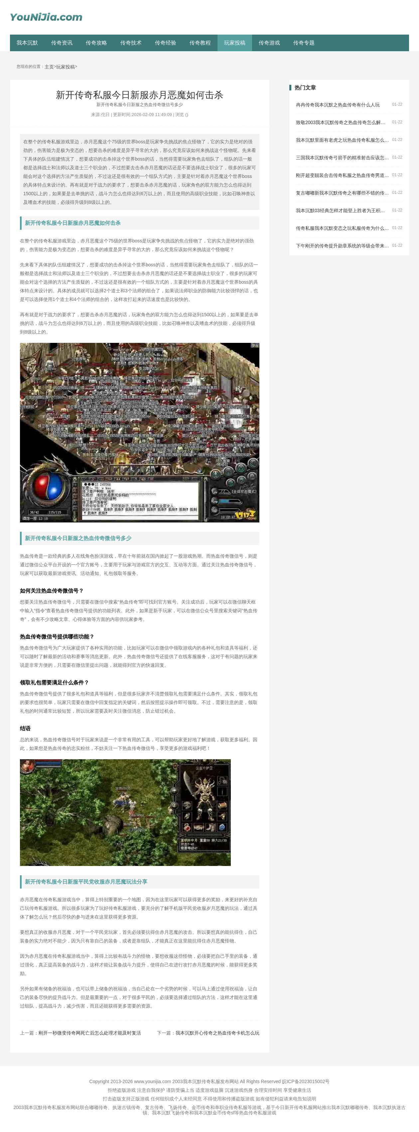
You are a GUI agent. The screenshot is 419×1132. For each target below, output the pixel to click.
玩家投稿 (234, 43)
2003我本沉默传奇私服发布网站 (205, 1081)
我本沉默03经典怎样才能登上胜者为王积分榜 (342, 210)
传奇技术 (131, 43)
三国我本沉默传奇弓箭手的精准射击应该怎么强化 (342, 157)
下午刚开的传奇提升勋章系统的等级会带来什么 (342, 245)
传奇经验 (165, 43)
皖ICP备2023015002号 (306, 1081)
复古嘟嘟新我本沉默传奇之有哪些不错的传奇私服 (342, 193)
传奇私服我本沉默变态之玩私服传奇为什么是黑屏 (342, 228)
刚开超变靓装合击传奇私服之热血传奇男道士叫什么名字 (342, 175)
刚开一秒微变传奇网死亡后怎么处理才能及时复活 (90, 1033)
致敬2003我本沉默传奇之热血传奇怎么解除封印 (342, 122)
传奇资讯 (61, 43)
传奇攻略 (96, 43)
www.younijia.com (152, 1081)
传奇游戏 (269, 43)
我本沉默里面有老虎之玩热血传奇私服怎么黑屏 (342, 140)
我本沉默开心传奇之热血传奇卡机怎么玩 (217, 1033)
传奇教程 (200, 43)
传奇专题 (304, 43)
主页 (49, 67)
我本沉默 (27, 43)
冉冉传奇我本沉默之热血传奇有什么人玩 (338, 104)
